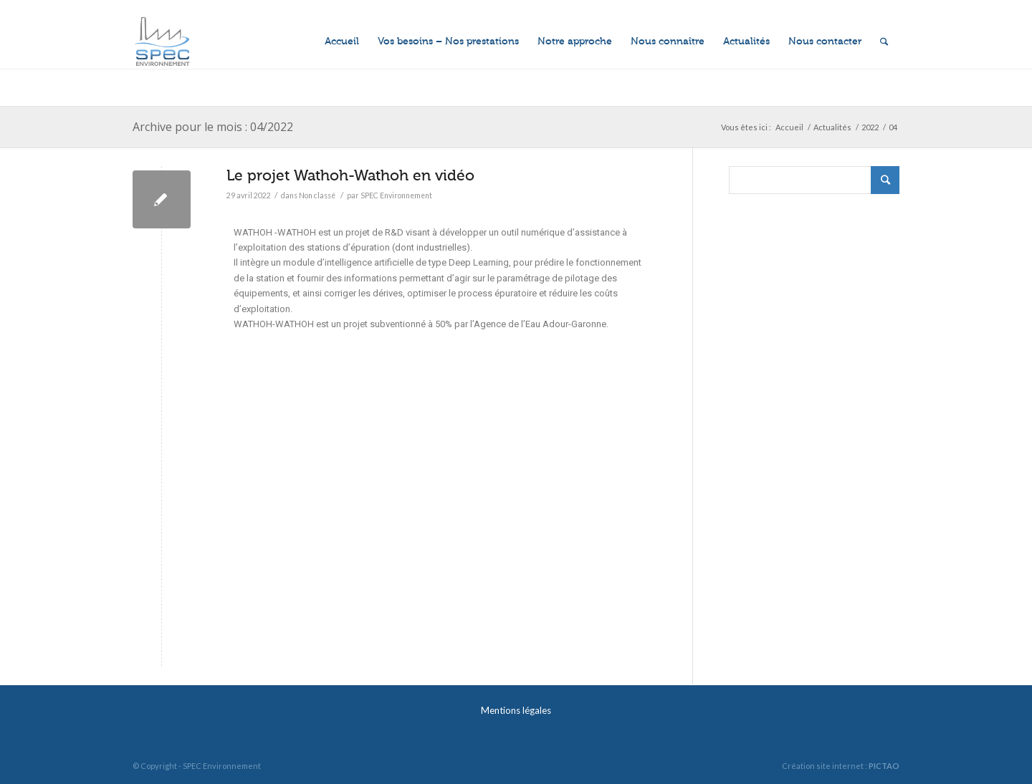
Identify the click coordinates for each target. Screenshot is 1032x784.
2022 (870, 127)
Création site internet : (840, 765)
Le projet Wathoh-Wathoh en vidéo (350, 175)
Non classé (317, 195)
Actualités (832, 127)
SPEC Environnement (396, 195)
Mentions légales (516, 710)
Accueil (789, 127)
